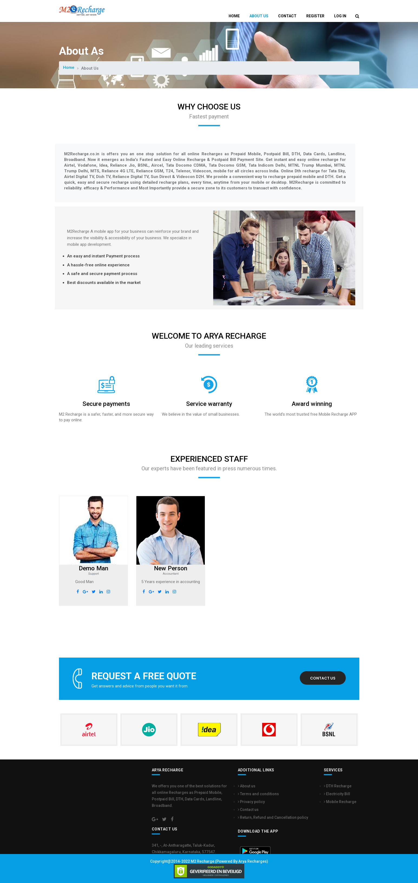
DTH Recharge (337, 786)
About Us (258, 16)
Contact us (322, 678)
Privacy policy (251, 801)
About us (246, 786)
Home (234, 16)
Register (315, 16)
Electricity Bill (337, 793)
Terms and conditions (258, 793)
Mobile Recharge (340, 801)
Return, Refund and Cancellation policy (273, 817)
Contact (287, 16)
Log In (340, 16)
